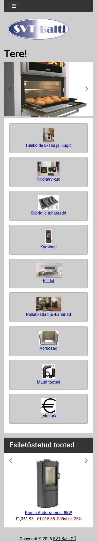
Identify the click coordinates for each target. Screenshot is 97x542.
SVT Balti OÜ (64, 538)
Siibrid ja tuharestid (48, 205)
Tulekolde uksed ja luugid (48, 138)
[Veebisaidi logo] (48, 29)
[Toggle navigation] (14, 6)
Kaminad (48, 239)
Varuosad (48, 341)
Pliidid (49, 273)
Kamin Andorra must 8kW (48, 512)
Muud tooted (48, 374)
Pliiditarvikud (49, 172)
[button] (10, 89)
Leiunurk (48, 408)
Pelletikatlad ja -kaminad (48, 307)
